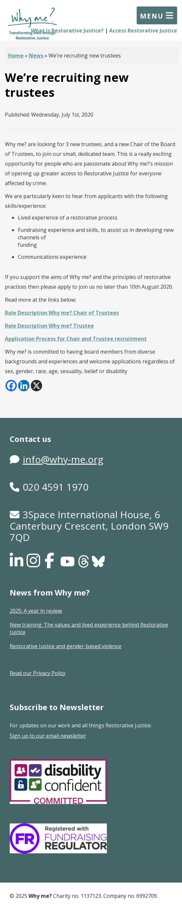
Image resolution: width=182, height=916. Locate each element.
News (36, 55)
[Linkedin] (23, 385)
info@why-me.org (63, 459)
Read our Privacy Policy (37, 673)
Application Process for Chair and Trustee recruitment (76, 338)
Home (16, 55)
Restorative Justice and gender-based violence (65, 646)
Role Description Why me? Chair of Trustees (62, 312)
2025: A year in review (36, 610)
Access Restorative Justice (143, 30)
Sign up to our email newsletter (48, 735)
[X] (36, 385)
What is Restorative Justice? (67, 30)
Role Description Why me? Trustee (49, 325)
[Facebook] (11, 385)
